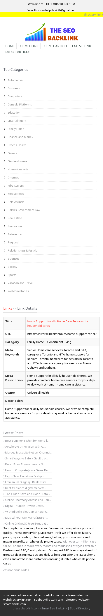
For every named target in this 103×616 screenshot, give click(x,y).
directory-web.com (78, 600)
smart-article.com (14, 604)
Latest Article (17, 52)
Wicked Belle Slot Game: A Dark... (25, 512)
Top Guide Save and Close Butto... (26, 494)
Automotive (15, 80)
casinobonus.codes (16, 570)
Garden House (17, 161)
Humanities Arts (18, 169)
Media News (16, 194)
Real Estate (15, 218)
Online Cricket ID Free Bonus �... (26, 523)
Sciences (13, 259)
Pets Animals (16, 202)
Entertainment (17, 121)
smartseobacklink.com (18, 595)
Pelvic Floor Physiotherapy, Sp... (25, 464)
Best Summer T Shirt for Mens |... (26, 441)
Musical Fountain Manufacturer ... (25, 518)
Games (12, 153)
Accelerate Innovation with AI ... (24, 446)
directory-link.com (47, 595)
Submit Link (28, 46)
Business (14, 88)
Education (14, 112)
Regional (13, 242)
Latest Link (81, 46)
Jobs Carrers (16, 185)
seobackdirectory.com (48, 600)
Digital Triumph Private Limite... (24, 506)
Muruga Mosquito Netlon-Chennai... (27, 452)
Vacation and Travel (20, 283)
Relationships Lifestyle (22, 250)
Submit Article (55, 46)
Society (12, 267)
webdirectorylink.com (17, 600)
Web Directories (18, 291)
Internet (13, 177)
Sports (12, 275)
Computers (15, 96)
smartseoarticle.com (74, 595)
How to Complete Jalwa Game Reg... (27, 470)
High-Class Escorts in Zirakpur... (24, 476)
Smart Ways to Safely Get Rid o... (25, 458)
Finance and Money (20, 137)
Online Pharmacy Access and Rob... (27, 500)
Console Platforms (20, 104)
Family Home (16, 129)
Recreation (15, 226)
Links (7, 308)
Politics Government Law (24, 210)
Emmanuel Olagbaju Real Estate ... (26, 482)
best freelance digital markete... (25, 488)
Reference (15, 234)
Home (9, 46)
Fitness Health (17, 145)
